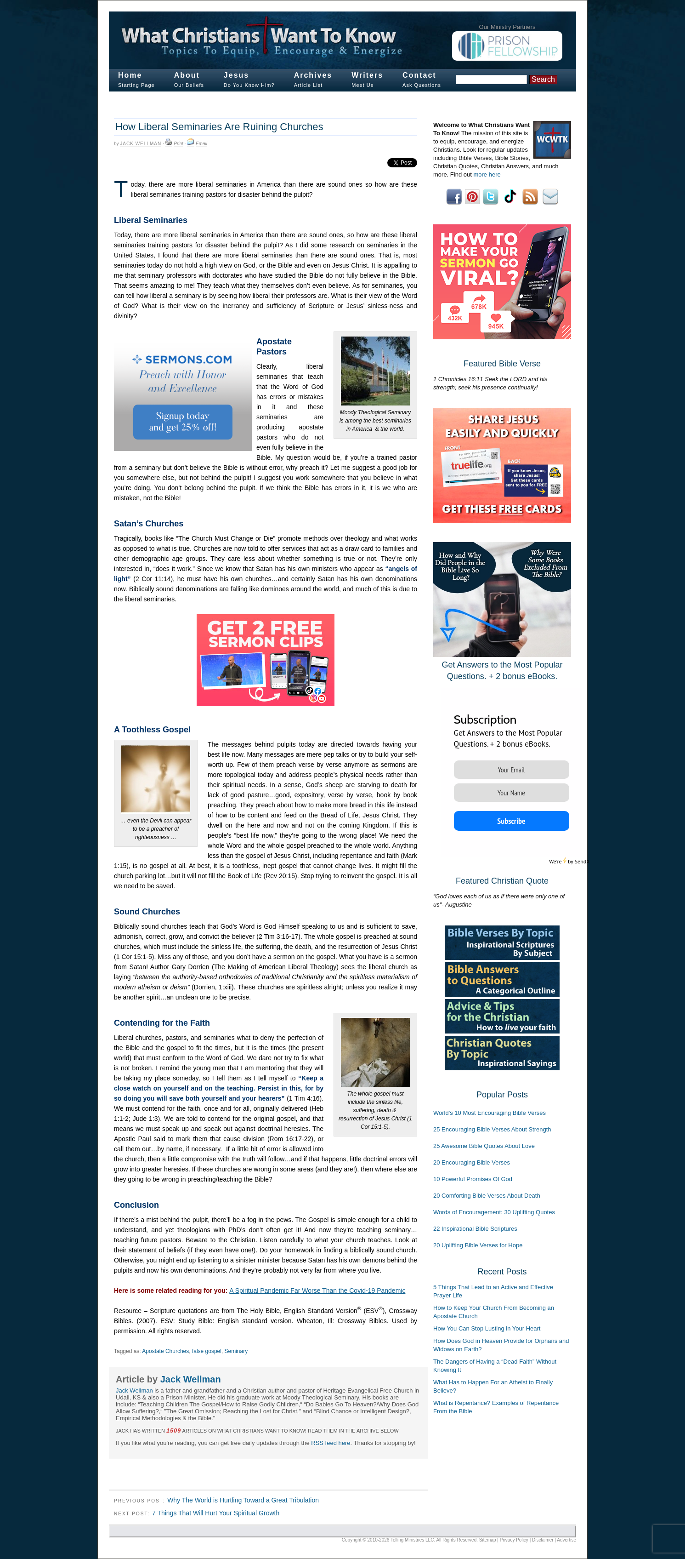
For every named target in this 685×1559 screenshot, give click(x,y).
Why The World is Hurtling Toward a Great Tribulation (243, 1500)
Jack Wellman (140, 143)
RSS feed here (330, 1442)
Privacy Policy (514, 1539)
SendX (582, 861)
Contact (419, 75)
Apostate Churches (165, 1351)
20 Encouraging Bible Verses (471, 1162)
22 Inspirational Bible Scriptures (475, 1228)
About (187, 75)
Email (201, 143)
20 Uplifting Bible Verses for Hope (477, 1245)
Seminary (236, 1351)
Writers (367, 75)
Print (178, 143)
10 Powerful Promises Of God (472, 1179)
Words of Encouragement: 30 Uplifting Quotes (494, 1212)
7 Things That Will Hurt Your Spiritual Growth (215, 1513)
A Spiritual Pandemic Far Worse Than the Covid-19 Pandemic (317, 1290)
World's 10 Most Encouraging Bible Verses (489, 1112)
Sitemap (487, 1539)
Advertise (566, 1539)
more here (486, 174)
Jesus (236, 75)
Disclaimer (543, 1539)
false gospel (206, 1351)
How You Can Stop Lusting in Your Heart (486, 1328)
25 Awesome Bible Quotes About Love (484, 1145)
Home (130, 75)
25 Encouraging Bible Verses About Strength (492, 1129)
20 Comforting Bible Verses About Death (486, 1195)
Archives (313, 75)
